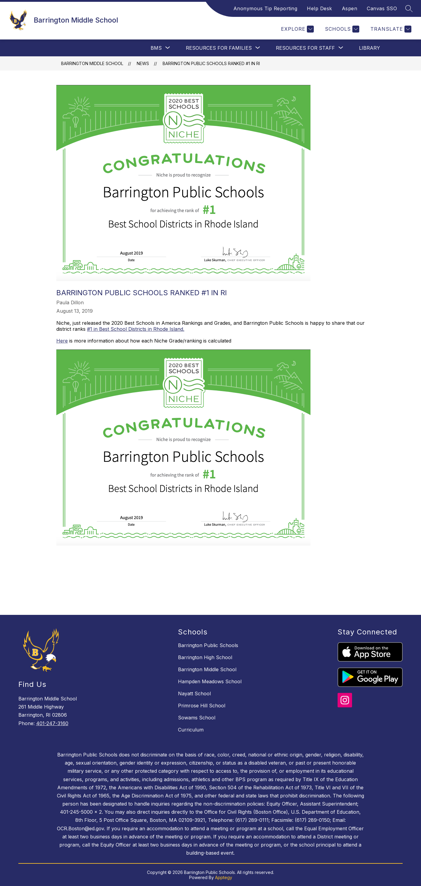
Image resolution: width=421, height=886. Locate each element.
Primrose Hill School (201, 706)
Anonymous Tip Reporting (265, 8)
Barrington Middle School (92, 63)
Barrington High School (205, 657)
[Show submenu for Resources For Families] (219, 48)
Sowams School (196, 718)
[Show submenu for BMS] (156, 48)
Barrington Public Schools (208, 645)
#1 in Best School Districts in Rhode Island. (135, 329)
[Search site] (409, 8)
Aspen (349, 8)
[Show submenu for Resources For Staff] (305, 48)
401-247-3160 (52, 723)
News (143, 63)
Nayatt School (194, 693)
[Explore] (296, 29)
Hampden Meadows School (210, 681)
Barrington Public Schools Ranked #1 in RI (211, 63)
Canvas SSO (382, 8)
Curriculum (191, 730)
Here (62, 341)
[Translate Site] (390, 29)
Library (369, 48)
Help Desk (319, 8)
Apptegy (223, 877)
